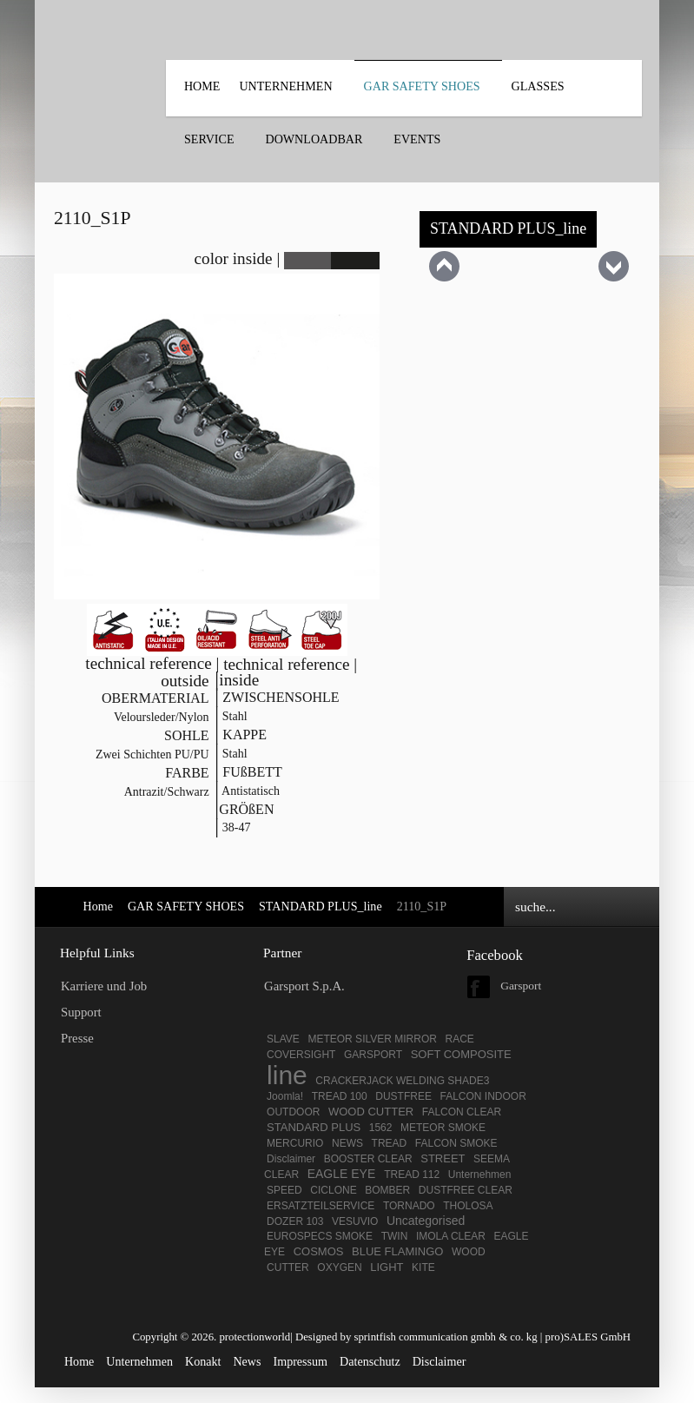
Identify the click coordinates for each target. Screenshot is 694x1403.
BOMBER (387, 1190)
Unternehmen (480, 1174)
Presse (77, 1038)
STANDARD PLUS (313, 1127)
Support (81, 1012)
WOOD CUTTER (370, 1111)
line (287, 1075)
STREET (442, 1158)
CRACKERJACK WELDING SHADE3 (402, 1081)
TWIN (394, 1236)
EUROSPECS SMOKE (320, 1236)
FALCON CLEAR (461, 1112)
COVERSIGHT (301, 1055)
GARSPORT (373, 1055)
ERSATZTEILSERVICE (320, 1206)
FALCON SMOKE (456, 1143)
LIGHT (386, 1267)
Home (202, 86)
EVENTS (416, 139)
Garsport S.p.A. (304, 986)
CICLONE (333, 1190)
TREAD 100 (339, 1096)
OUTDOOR (293, 1112)
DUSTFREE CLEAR (465, 1190)
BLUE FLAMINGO (397, 1251)
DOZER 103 (295, 1221)
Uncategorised (426, 1221)
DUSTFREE (403, 1096)
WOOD (469, 1252)
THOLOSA (467, 1206)
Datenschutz (370, 1361)
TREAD (389, 1143)
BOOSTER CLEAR (368, 1159)
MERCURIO (295, 1143)
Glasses (538, 86)
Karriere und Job (104, 986)
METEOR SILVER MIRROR (371, 1039)
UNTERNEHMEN (285, 86)
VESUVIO (355, 1221)
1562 (381, 1128)
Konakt (203, 1361)
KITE (423, 1267)
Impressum (301, 1361)
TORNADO (409, 1206)
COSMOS (319, 1251)
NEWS (347, 1143)
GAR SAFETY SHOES (422, 86)
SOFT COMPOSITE (461, 1054)
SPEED (284, 1190)
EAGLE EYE (343, 1174)
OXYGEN (339, 1267)
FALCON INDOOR (483, 1096)
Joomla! (285, 1096)
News (247, 1361)
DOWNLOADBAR (314, 139)
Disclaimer (291, 1159)
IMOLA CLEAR (451, 1236)
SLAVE (283, 1039)
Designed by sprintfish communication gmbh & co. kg (416, 1337)
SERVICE (209, 139)
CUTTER (288, 1267)
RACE (459, 1039)
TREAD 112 (412, 1174)
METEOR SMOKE (443, 1128)
